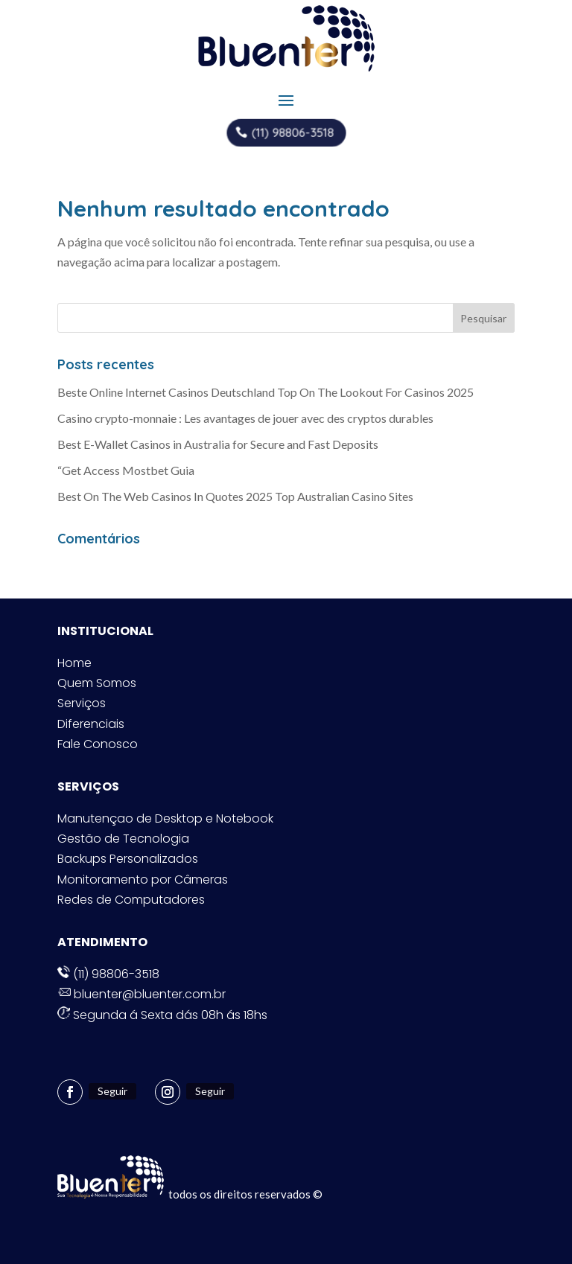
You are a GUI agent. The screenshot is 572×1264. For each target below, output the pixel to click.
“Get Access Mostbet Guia (125, 470)
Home (74, 662)
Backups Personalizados (127, 858)
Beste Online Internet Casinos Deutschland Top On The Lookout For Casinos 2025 (265, 392)
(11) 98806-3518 (292, 132)
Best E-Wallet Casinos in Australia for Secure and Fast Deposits (217, 444)
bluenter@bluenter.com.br (141, 994)
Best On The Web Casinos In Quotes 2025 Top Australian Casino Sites (235, 496)
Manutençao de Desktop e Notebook (165, 818)
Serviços (81, 703)
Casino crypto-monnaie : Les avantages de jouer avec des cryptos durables (245, 418)
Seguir (112, 1091)
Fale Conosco (97, 744)
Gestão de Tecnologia (123, 838)
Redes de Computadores (131, 899)
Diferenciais (90, 723)
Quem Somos (96, 683)
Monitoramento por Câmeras (142, 879)
